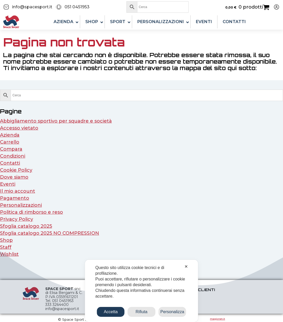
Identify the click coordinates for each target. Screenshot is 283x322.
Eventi (7, 184)
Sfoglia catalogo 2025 (26, 226)
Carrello (9, 142)
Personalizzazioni (21, 205)
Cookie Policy (16, 170)
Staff (5, 247)
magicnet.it (217, 318)
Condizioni (12, 156)
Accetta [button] (111, 312)
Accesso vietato (19, 128)
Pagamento (14, 198)
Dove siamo (14, 177)
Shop (6, 240)
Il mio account (17, 191)
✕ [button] (186, 266)
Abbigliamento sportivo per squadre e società (56, 121)
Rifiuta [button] (141, 312)
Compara (11, 149)
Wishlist (9, 254)
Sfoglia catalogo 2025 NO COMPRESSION (49, 233)
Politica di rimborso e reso (31, 212)
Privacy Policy (16, 219)
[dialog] (141, 291)
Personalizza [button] (172, 312)
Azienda (10, 135)
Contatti (10, 163)
